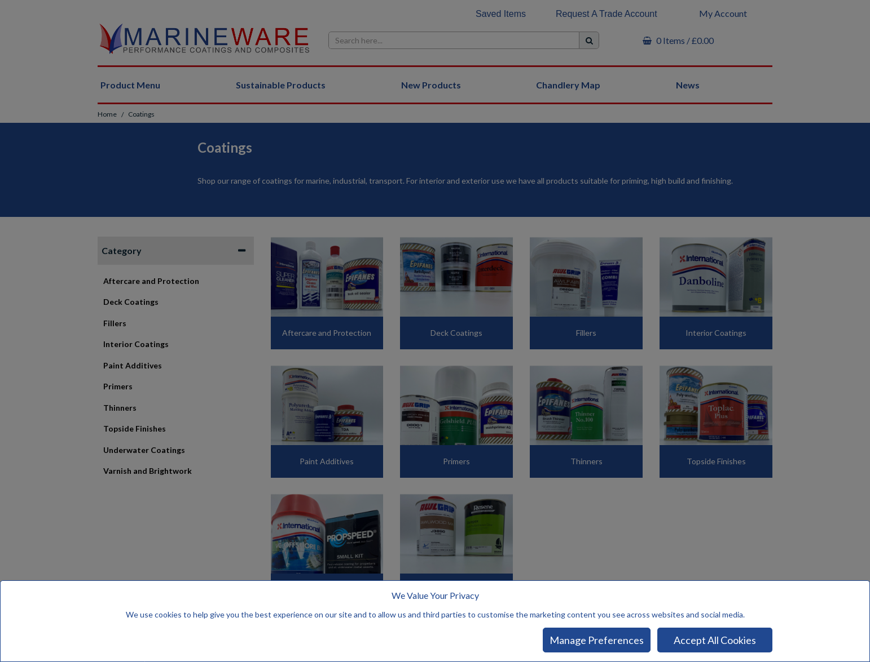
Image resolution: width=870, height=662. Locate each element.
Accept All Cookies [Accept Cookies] (715, 640)
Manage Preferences (597, 640)
